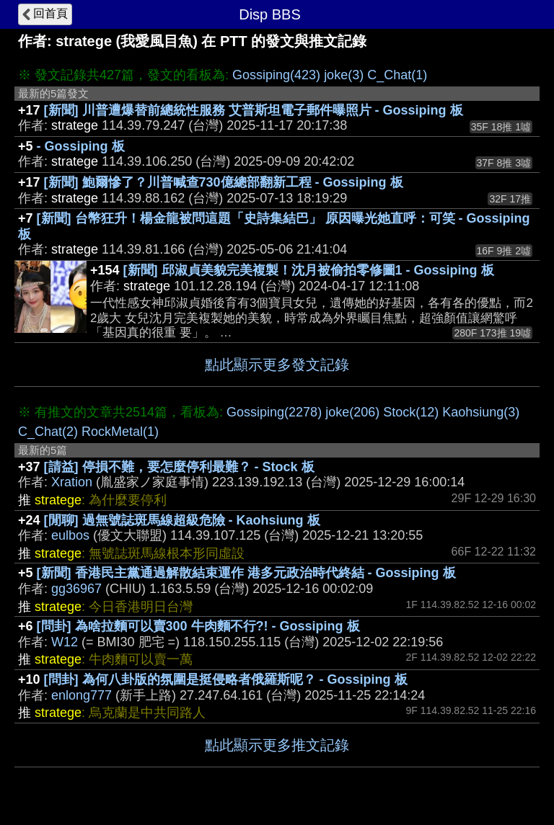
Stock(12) (411, 412)
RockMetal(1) (120, 431)
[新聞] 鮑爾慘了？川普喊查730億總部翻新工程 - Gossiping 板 (223, 182)
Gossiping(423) (276, 75)
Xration (71, 482)
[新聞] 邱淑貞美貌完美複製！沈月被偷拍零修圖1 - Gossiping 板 (308, 270)
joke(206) (352, 412)
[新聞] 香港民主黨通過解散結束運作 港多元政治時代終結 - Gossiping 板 (246, 573)
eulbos (70, 535)
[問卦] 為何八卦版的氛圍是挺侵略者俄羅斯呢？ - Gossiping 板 (226, 679)
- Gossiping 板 (81, 146)
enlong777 (81, 695)
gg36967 (76, 588)
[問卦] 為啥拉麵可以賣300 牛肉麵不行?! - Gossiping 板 (198, 626)
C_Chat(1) (397, 75)
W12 (64, 642)
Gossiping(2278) (274, 412)
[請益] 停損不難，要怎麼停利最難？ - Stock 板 (179, 467)
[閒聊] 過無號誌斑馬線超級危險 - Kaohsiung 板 (182, 520)
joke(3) (344, 75)
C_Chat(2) (48, 431)
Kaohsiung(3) (480, 412)
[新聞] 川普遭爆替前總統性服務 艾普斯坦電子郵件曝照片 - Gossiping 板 (253, 110)
